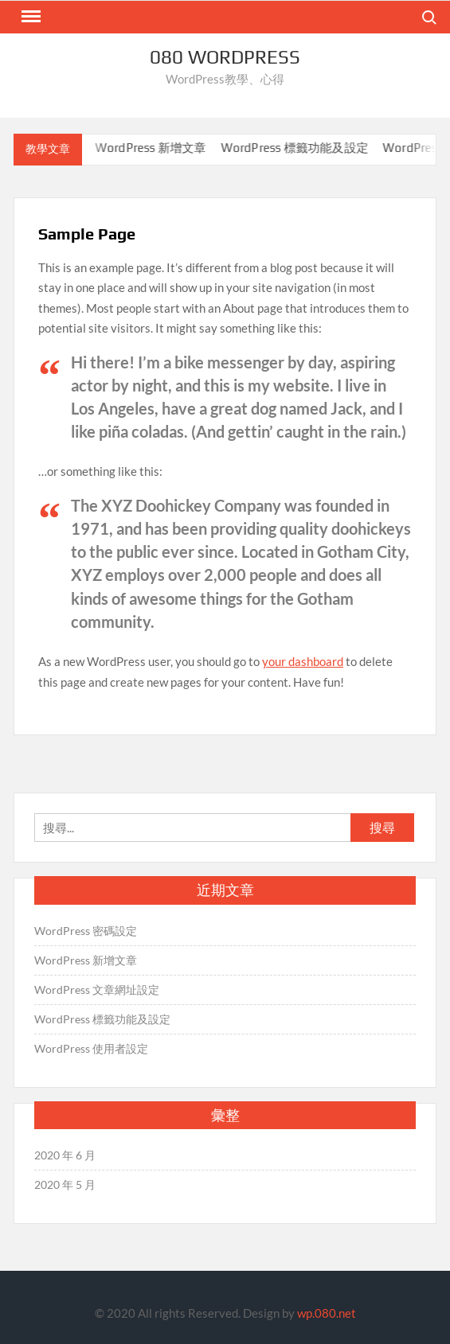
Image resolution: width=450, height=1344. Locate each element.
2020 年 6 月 (65, 1155)
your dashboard (302, 661)
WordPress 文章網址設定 (96, 989)
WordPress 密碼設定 (85, 930)
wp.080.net (326, 1313)
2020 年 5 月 (65, 1184)
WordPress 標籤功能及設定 (300, 147)
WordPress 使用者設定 (91, 1048)
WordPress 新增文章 (156, 147)
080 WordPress (225, 57)
